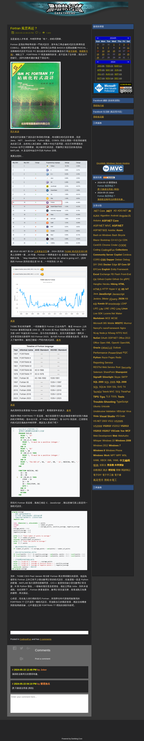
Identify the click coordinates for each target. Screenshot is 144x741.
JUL (100, 74)
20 (103, 54)
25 (128, 54)
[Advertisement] (43, 614)
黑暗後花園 (98, 117)
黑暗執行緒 (98, 105)
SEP (118, 74)
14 (108, 51)
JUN (118, 70)
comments (45, 639)
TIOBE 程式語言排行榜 (76, 251)
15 (114, 51)
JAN (101, 66)
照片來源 (14, 131)
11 (128, 48)
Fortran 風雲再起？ (24, 28)
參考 (58, 340)
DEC (118, 78)
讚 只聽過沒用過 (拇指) (108, 189)
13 (103, 51)
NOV (109, 78)
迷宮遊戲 (72, 51)
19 (98, 54)
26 (98, 57)
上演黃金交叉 (40, 251)
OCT (101, 78)
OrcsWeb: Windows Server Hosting (113, 163)
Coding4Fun (25, 639)
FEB (109, 66)
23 (119, 54)
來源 (12, 321)
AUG (109, 74)
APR (101, 70)
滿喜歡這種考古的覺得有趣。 (111, 199)
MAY (109, 70)
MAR (118, 66)
